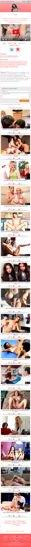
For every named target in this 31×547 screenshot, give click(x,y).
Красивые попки (15, 64)
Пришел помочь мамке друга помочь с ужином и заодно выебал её (15, 334)
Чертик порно (20, 531)
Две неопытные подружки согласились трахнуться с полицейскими (15, 462)
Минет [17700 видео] (19, 524)
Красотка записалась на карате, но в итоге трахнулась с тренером (15, 360)
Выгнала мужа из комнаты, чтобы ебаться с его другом (15, 384)
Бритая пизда (10, 66)
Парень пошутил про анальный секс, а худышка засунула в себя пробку (15, 232)
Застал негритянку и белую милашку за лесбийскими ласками (15, 155)
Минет (16, 56)
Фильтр (15, 14)
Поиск (19, 539)
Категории (5, 537)
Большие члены (4, 56)
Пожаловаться (26, 539)
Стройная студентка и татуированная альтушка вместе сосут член (15, 130)
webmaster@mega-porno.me (24, 543)
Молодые (11, 56)
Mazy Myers (4, 62)
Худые (21, 64)
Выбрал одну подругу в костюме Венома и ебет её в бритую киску (15, 283)
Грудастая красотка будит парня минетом (15, 308)
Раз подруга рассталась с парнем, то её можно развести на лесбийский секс (15, 487)
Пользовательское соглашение (19, 537)
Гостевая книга (13, 539)
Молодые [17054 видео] (12, 523)
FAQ (29, 537)
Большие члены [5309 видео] (15, 521)
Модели (26, 536)
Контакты (6, 539)
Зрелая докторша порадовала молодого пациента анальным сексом (15, 436)
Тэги (10, 537)
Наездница (3, 66)
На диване (16, 62)
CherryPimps (10, 62)
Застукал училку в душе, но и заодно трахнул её (15, 206)
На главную (6, 536)
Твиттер (16, 540)
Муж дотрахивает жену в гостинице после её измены (15, 512)
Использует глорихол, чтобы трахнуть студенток (15, 180)
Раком (24, 64)
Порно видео (13, 536)
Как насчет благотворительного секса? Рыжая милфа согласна (15, 411)
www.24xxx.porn (11, 531)
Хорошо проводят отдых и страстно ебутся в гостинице (15, 257)
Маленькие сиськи (5, 64)
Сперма (16, 66)
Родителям (20, 536)
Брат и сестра (23, 62)
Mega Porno (13, 542)
